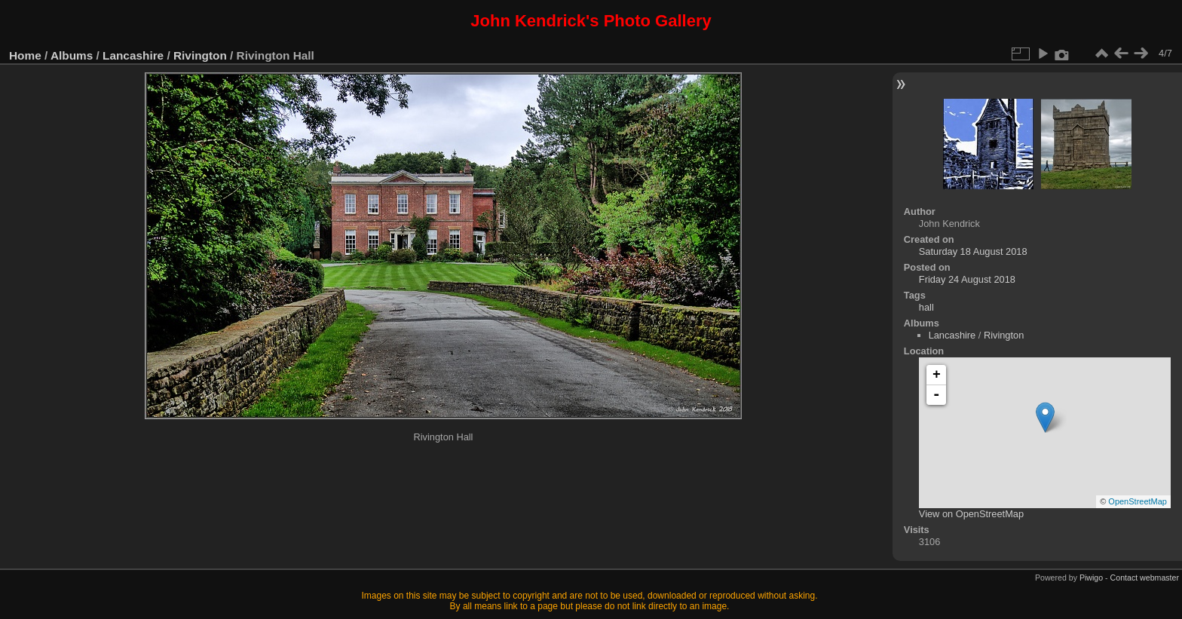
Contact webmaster (1144, 577)
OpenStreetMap (1137, 501)
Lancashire (133, 55)
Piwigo (1091, 577)
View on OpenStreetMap (971, 513)
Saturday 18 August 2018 (973, 251)
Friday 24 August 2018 (967, 279)
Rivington (200, 55)
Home (25, 55)
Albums (72, 55)
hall (926, 307)
